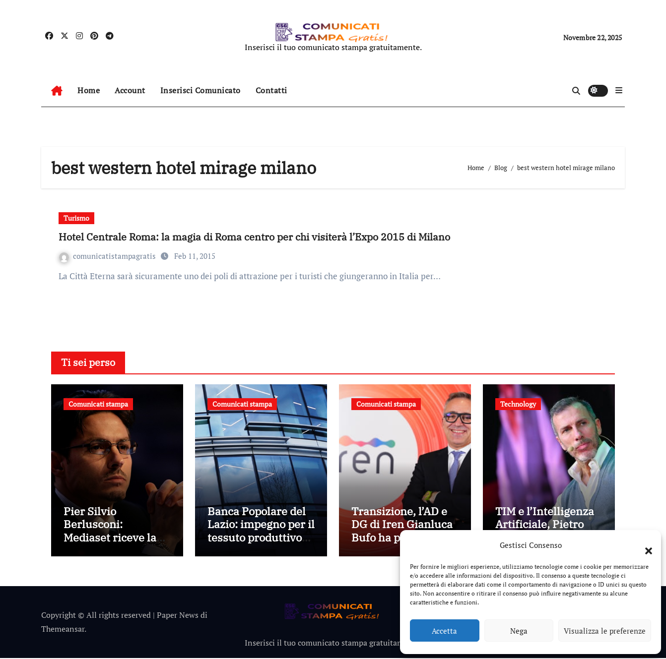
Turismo (76, 218)
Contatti (271, 90)
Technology (518, 404)
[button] (643, 545)
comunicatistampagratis (108, 256)
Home (88, 90)
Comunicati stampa (98, 404)
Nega (519, 631)
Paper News (178, 616)
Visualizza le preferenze (605, 631)
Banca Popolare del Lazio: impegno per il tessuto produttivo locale (261, 532)
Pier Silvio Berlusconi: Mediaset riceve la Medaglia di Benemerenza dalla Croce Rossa (113, 545)
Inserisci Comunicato (200, 90)
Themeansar (62, 630)
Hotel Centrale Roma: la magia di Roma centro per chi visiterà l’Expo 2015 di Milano (254, 236)
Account (130, 90)
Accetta (444, 631)
